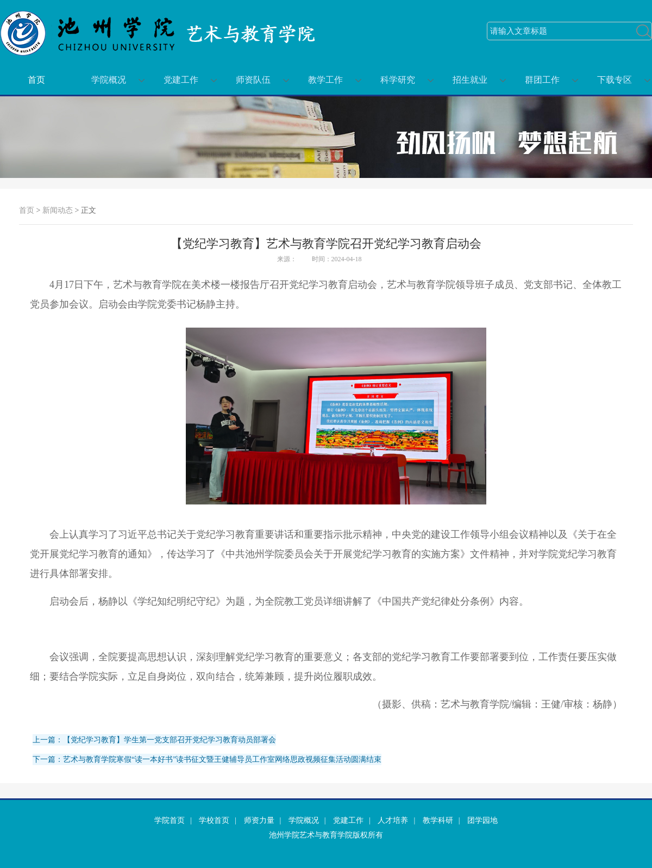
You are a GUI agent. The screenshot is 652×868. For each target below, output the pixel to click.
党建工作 (181, 79)
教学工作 (325, 79)
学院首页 (169, 820)
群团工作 (542, 79)
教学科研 (438, 820)
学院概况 (108, 79)
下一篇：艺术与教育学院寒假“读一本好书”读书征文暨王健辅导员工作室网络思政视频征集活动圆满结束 (207, 759)
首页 (36, 79)
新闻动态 (57, 210)
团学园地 (482, 820)
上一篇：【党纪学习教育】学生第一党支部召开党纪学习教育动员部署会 (154, 740)
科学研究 (397, 79)
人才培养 (393, 820)
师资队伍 (253, 79)
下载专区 (614, 79)
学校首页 (214, 820)
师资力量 (259, 820)
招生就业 (470, 79)
